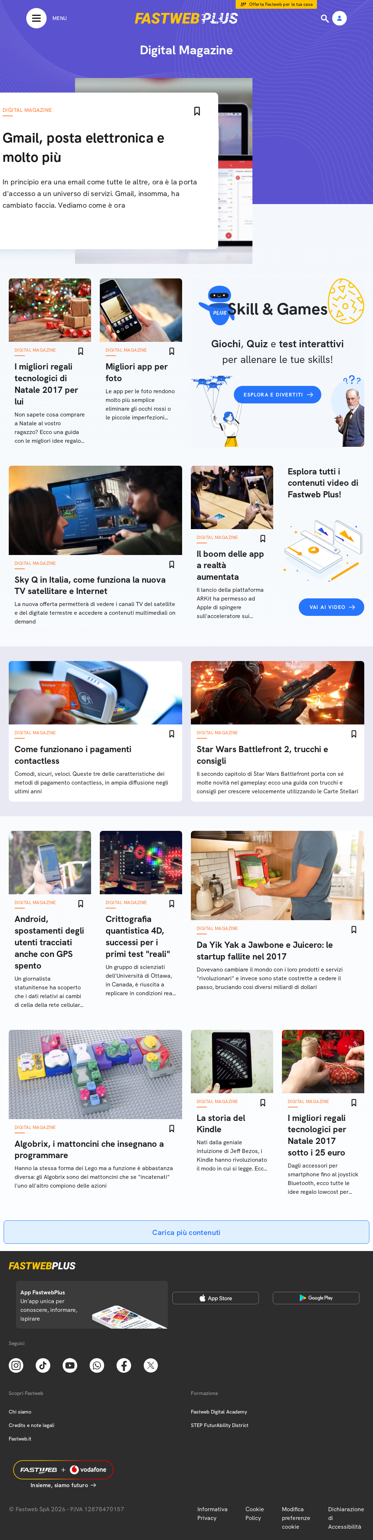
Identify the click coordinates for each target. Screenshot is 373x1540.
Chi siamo (20, 1411)
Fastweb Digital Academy (219, 1411)
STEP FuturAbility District (219, 1425)
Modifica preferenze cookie (296, 1518)
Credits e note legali (31, 1425)
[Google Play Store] (316, 1298)
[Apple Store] (215, 1298)
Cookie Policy (255, 1513)
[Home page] (186, 18)
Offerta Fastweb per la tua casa (281, 4)
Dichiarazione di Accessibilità (346, 1518)
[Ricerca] (325, 18)
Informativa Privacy (212, 1513)
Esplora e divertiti (273, 394)
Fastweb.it (20, 1438)
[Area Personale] (339, 18)
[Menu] (46, 18)
